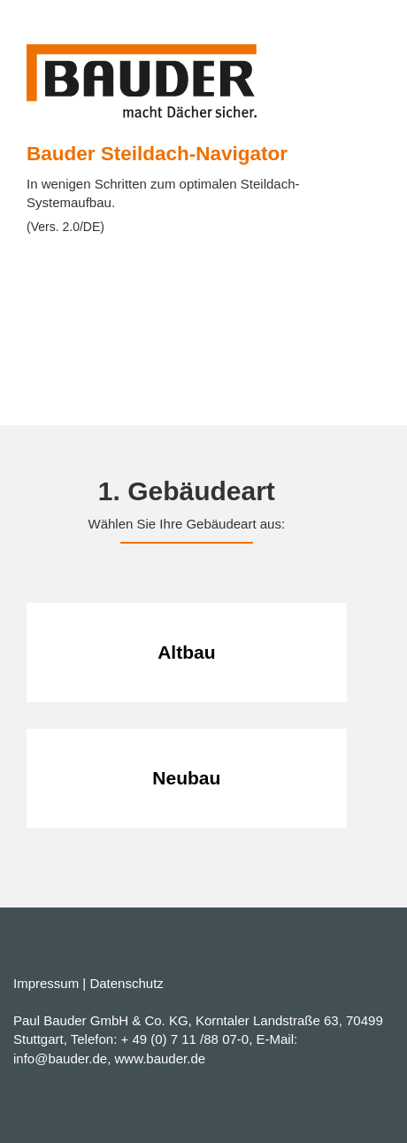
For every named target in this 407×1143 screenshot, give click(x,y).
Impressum (46, 983)
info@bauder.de (60, 1058)
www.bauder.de (160, 1058)
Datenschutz (126, 983)
